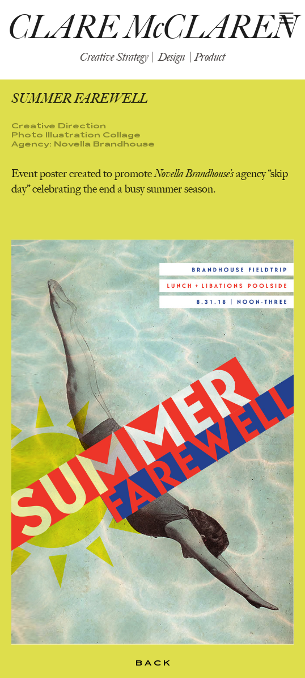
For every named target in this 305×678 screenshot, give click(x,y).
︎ (286, 18)
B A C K (152, 663)
